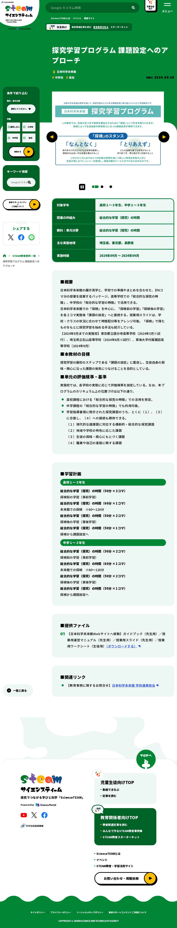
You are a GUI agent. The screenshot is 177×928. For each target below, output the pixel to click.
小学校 (30, 127)
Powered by (38, 805)
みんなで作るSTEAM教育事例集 (122, 831)
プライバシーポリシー (60, 912)
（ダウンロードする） (121, 646)
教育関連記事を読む (115, 825)
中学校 (15, 138)
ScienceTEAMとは (108, 853)
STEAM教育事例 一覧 (24, 256)
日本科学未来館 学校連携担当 (133, 685)
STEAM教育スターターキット (121, 837)
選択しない (15, 127)
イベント (101, 860)
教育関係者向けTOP (119, 817)
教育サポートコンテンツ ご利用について (128, 912)
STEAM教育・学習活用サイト (114, 866)
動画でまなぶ (111, 789)
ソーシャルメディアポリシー (90, 912)
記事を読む (109, 796)
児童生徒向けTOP (117, 782)
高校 (30, 138)
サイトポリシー (37, 912)
